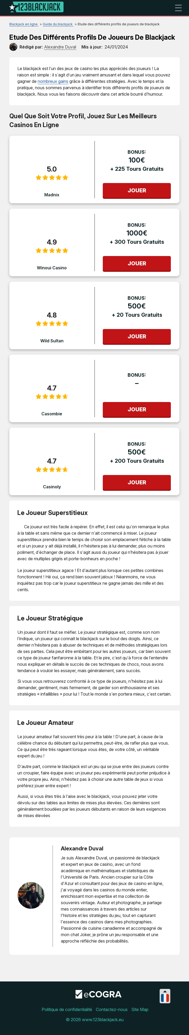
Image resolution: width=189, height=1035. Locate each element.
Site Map (139, 1009)
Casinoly (52, 486)
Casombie (52, 413)
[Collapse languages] (165, 991)
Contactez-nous (112, 1009)
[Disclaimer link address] (98, 997)
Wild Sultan (52, 340)
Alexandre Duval (82, 848)
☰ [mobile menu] (178, 8)
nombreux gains (53, 81)
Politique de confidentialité (67, 1009)
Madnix (52, 194)
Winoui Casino (52, 267)
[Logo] (36, 8)
